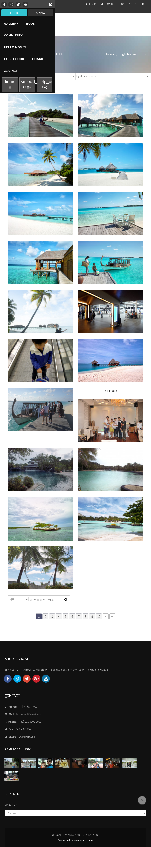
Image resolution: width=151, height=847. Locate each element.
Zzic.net (10, 70)
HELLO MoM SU (16, 47)
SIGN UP (108, 4)
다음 (106, 616)
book (30, 23)
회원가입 (40, 13)
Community (13, 35)
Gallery (11, 23)
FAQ (121, 4)
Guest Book (14, 59)
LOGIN (91, 4)
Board (37, 59)
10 (98, 616)
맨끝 (112, 616)
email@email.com (31, 714)
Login (14, 13)
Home (110, 54)
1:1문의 (133, 4)
